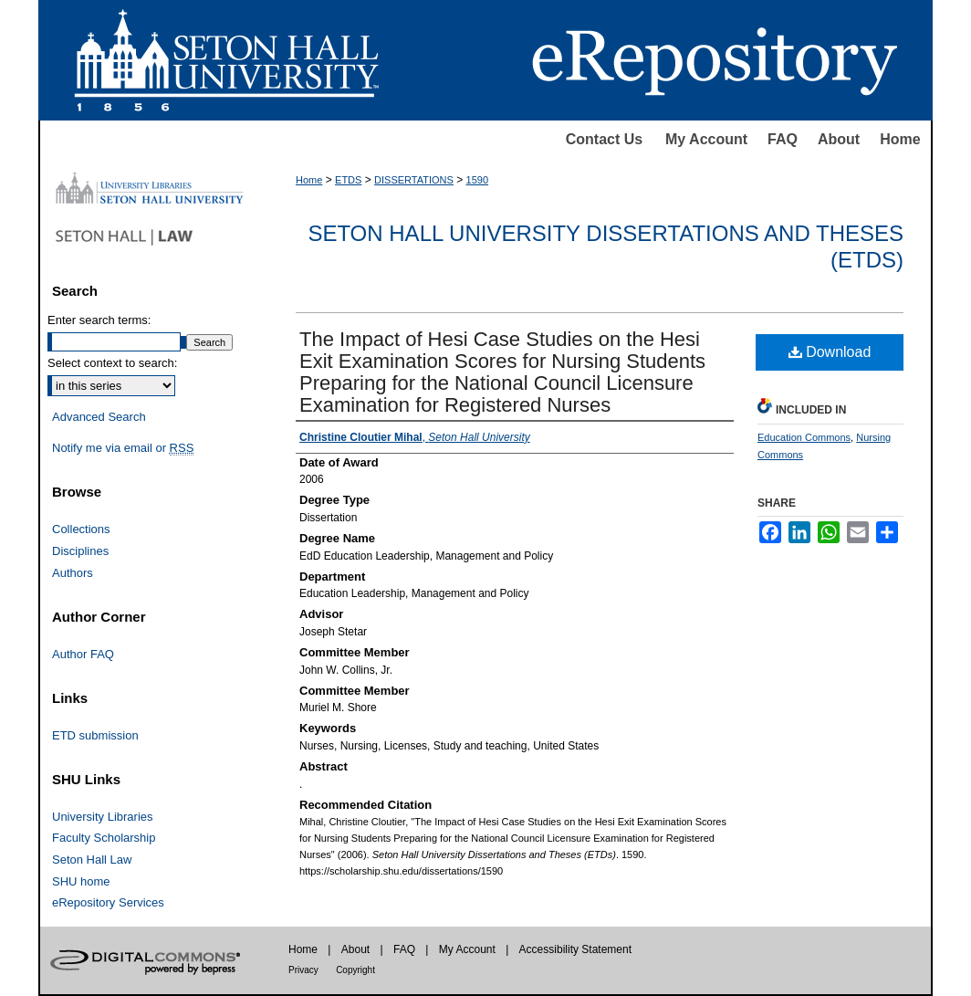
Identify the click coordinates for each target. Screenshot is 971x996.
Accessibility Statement (575, 949)
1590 (477, 179)
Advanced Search (99, 417)
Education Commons (804, 437)
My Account (706, 139)
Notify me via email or (122, 448)
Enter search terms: (99, 320)
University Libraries (102, 816)
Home (900, 139)
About (839, 139)
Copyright (355, 970)
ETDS (348, 179)
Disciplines (80, 551)
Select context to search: (112, 363)
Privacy (303, 970)
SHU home (81, 881)
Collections (81, 529)
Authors (72, 573)
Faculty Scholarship (103, 837)
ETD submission (95, 735)
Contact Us (604, 139)
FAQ (782, 139)
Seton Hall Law (91, 859)
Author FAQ (83, 654)
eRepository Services (108, 902)
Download (830, 352)
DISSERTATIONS (414, 179)
